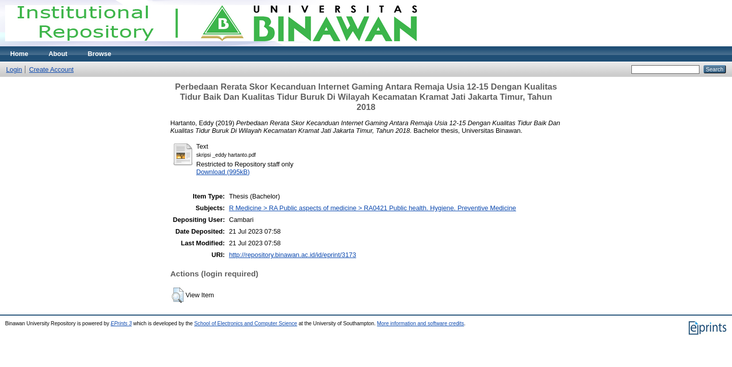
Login (14, 69)
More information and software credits (420, 323)
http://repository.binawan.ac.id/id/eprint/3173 (292, 255)
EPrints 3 (121, 323)
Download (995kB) (223, 172)
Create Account (51, 69)
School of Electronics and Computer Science (245, 323)
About (58, 54)
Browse (99, 54)
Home (19, 54)
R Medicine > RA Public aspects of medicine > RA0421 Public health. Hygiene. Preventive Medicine (372, 208)
